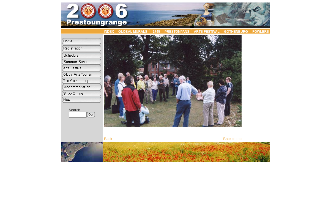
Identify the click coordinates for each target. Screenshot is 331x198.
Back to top (232, 139)
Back (108, 139)
